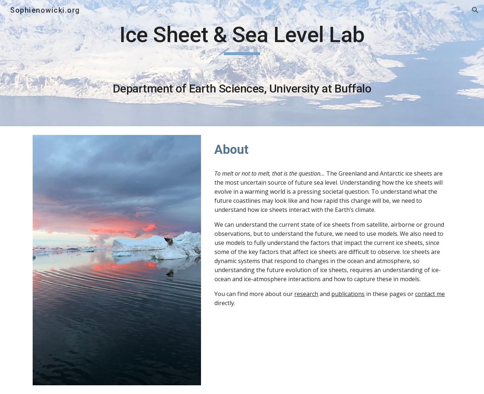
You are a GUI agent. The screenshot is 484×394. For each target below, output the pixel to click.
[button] (475, 10)
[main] (242, 63)
